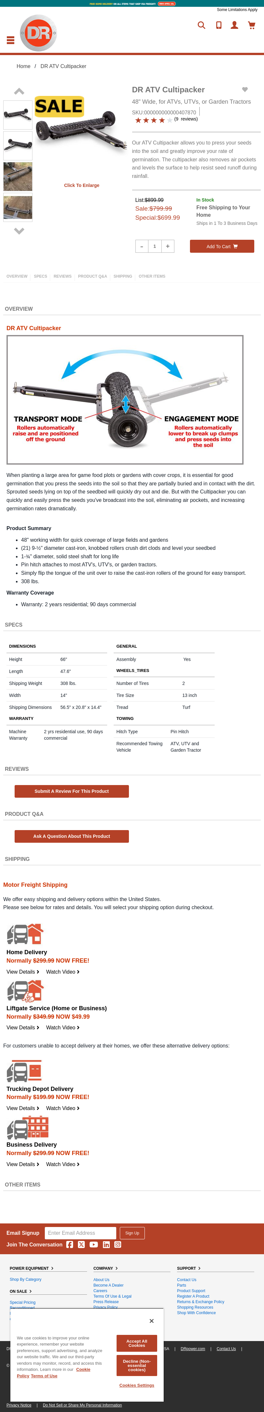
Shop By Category (25, 1279)
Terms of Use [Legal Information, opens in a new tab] (44, 1375)
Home (24, 66)
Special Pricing (22, 1302)
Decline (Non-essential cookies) (137, 1365)
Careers (100, 1291)
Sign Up (132, 1233)
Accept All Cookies (136, 1343)
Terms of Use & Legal (113, 1296)
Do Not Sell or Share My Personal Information (82, 1405)
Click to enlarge (81, 185)
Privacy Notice (18, 1405)
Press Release (106, 1302)
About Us (101, 1280)
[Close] (152, 1321)
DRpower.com (193, 1349)
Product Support (191, 1291)
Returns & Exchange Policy (200, 1302)
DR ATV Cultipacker (63, 66)
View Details (23, 972)
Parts (181, 1285)
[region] (87, 1355)
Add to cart (222, 246)
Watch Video (63, 972)
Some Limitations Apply (237, 9)
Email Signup (22, 1233)
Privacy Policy (106, 1307)
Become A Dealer (109, 1285)
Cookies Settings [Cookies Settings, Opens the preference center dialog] (137, 1385)
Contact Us (186, 1280)
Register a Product (193, 1296)
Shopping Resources (195, 1307)
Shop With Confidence (196, 1313)
